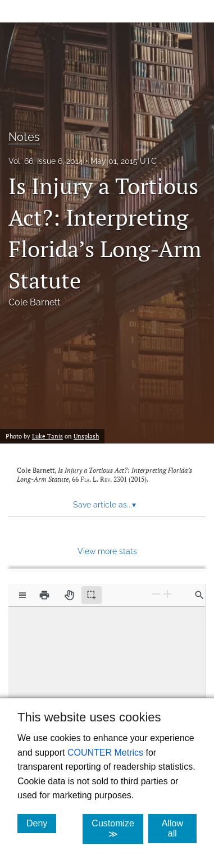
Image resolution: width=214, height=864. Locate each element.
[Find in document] (199, 595)
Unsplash (86, 436)
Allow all (179, 828)
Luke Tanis (47, 436)
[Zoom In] (167, 594)
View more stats (107, 551)
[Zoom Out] (156, 594)
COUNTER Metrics (105, 752)
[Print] (44, 595)
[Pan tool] (69, 595)
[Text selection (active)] (91, 595)
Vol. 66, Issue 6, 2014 (45, 161)
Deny (41, 823)
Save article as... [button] (104, 504)
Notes (24, 137)
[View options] (22, 595)
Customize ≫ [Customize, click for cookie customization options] (117, 829)
